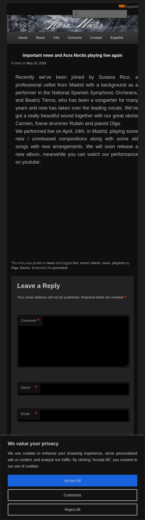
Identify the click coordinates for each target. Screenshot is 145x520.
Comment (30, 321)
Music (40, 38)
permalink (60, 268)
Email (29, 414)
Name (29, 388)
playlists (118, 263)
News (51, 263)
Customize (72, 495)
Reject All (72, 509)
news (106, 263)
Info (56, 38)
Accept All (72, 480)
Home (23, 38)
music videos (90, 263)
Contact (96, 38)
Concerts (75, 38)
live (75, 263)
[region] (72, 478)
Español (131, 7)
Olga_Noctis (20, 268)
